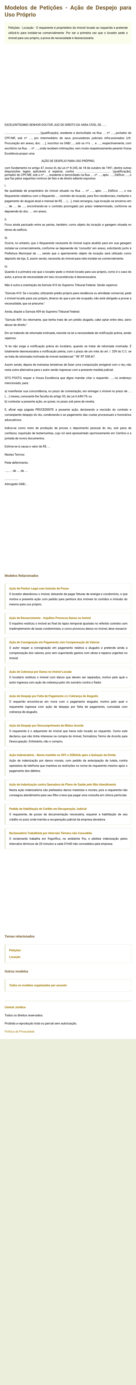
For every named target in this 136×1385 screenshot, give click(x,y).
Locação (14, 957)
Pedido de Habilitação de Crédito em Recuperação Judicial (48, 809)
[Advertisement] (38, 81)
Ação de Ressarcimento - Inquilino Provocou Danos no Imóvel (50, 618)
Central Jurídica (15, 1007)
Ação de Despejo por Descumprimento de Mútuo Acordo (46, 725)
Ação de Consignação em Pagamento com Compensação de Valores (54, 642)
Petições (15, 950)
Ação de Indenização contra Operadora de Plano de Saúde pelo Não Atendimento (62, 784)
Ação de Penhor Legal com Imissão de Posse (39, 588)
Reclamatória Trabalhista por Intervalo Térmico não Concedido (50, 833)
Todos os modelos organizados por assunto (38, 985)
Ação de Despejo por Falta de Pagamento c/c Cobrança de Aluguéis (53, 696)
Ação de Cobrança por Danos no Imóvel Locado (40, 672)
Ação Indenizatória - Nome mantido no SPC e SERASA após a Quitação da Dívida (62, 755)
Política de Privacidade (19, 1031)
